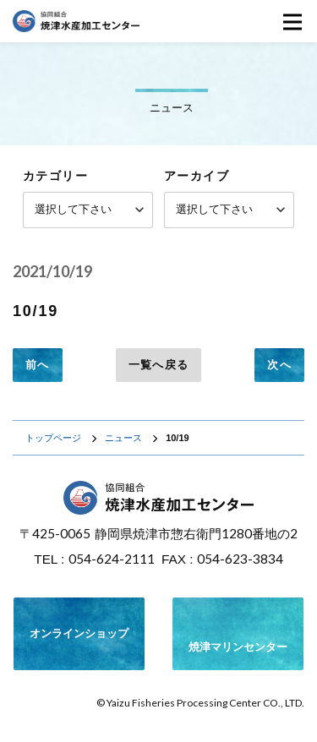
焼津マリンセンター (238, 631)
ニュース (123, 438)
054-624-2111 (111, 558)
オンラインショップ (79, 633)
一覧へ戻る (158, 364)
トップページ (53, 438)
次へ (279, 364)
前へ (37, 364)
